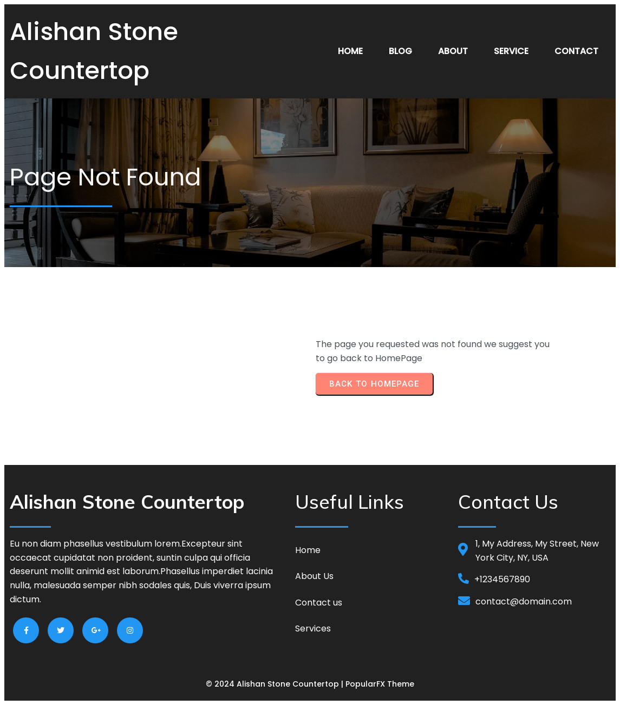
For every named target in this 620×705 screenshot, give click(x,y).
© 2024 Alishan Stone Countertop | (275, 684)
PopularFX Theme (379, 684)
